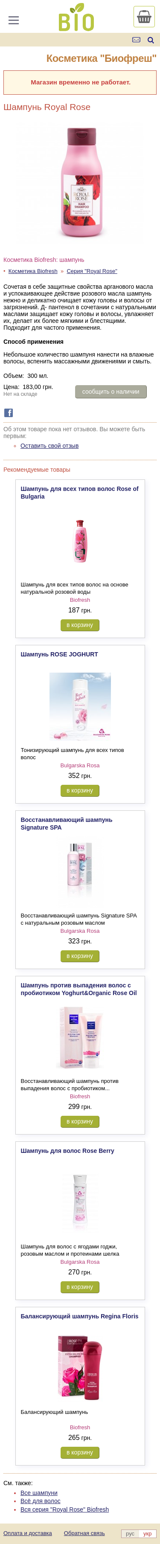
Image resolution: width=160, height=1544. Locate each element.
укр (147, 1533)
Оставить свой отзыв (49, 445)
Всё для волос (40, 1501)
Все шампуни (39, 1492)
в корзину (80, 624)
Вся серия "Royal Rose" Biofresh (64, 1509)
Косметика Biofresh (33, 271)
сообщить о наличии (111, 391)
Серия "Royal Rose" (92, 271)
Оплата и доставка (27, 1533)
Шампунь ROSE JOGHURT (59, 654)
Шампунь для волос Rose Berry (67, 1150)
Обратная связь (84, 1533)
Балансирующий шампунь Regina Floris (80, 1316)
